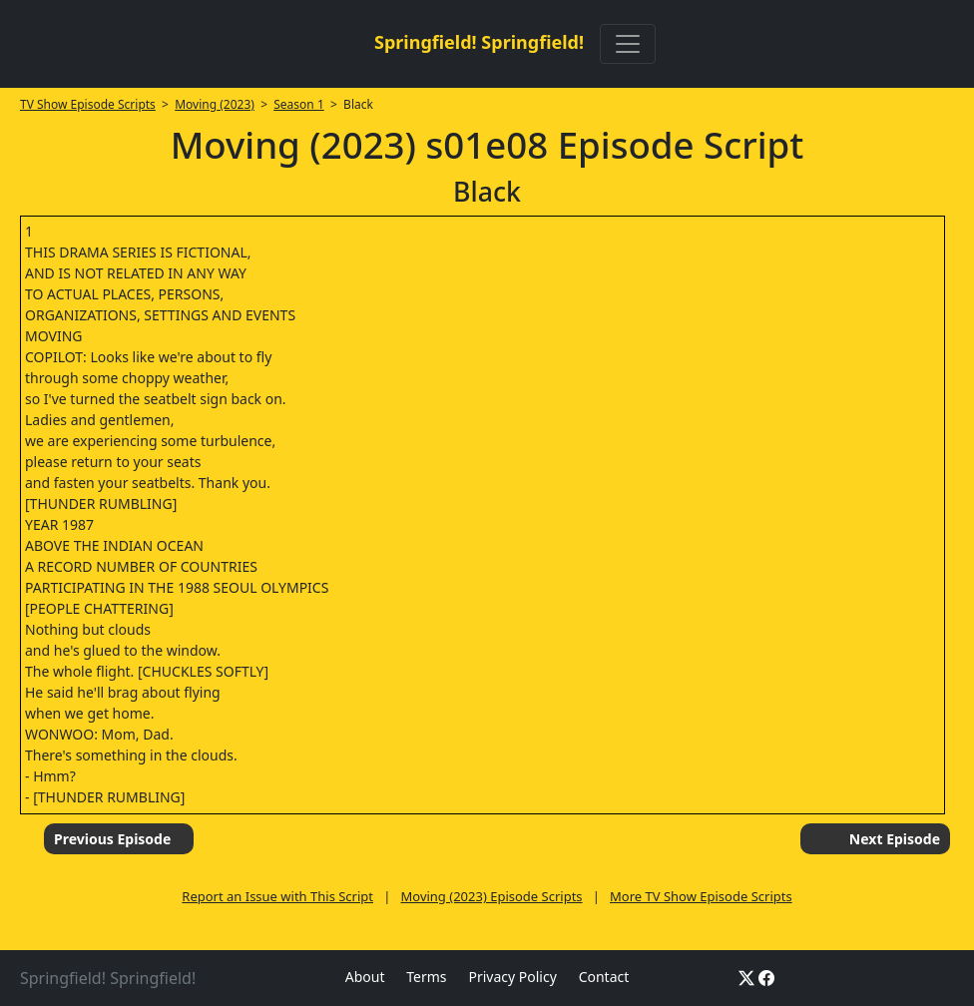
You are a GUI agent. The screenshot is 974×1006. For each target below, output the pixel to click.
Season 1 (298, 104)
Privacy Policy (512, 976)
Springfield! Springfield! (479, 42)
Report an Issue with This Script (277, 896)
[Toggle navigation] (628, 44)
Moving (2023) (214, 104)
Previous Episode (112, 838)
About (365, 976)
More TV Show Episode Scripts (701, 896)
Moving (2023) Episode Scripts (491, 896)
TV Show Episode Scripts (88, 104)
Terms (426, 976)
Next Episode (894, 838)
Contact (604, 976)
